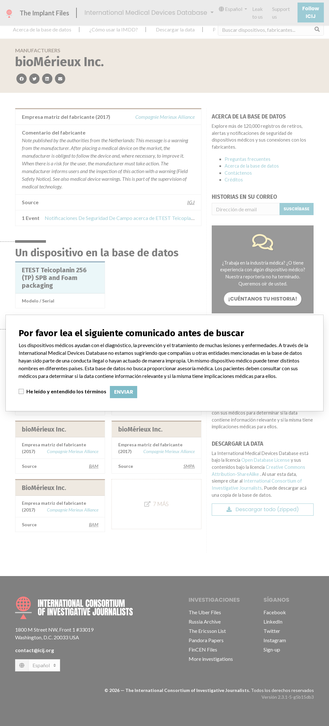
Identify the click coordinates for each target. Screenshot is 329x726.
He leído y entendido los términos (66, 391)
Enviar (123, 392)
